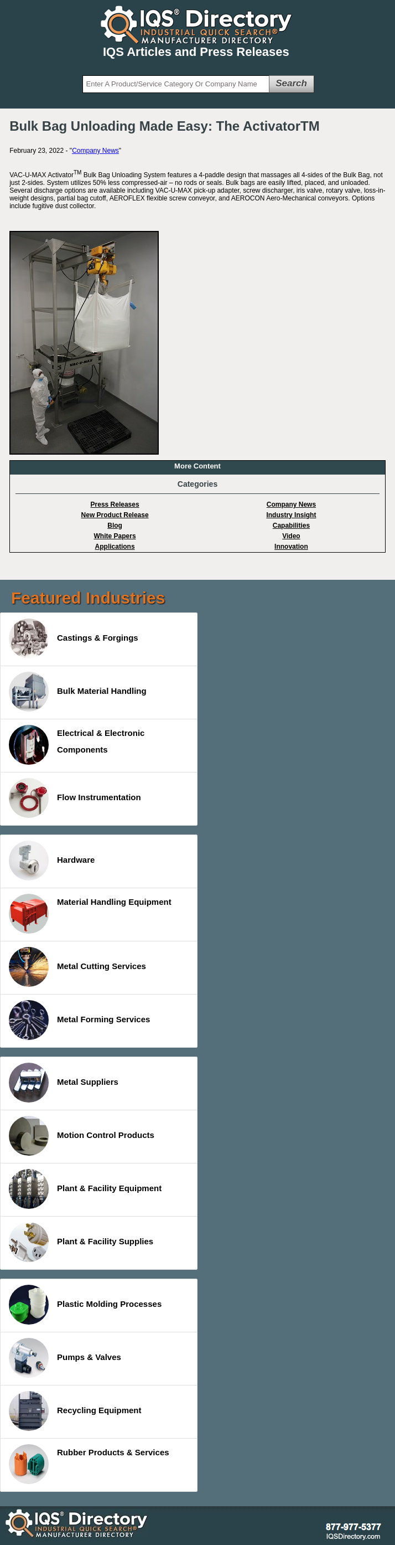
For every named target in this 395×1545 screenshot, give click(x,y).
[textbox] (175, 84)
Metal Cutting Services (77, 967)
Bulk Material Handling (78, 692)
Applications (115, 546)
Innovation (291, 546)
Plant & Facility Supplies (81, 1242)
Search (291, 83)
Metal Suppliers (63, 1083)
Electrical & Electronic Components (76, 745)
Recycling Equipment (75, 1411)
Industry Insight (291, 515)
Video (291, 536)
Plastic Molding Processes (85, 1305)
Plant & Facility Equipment (85, 1189)
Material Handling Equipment (90, 914)
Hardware (52, 860)
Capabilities (291, 525)
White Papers (115, 536)
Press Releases (115, 504)
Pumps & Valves (65, 1358)
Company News (95, 150)
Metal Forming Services (79, 1020)
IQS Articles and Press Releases (196, 52)
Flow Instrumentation (75, 798)
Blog (114, 525)
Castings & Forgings (73, 638)
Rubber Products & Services (89, 1464)
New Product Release (115, 515)
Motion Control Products (81, 1136)
